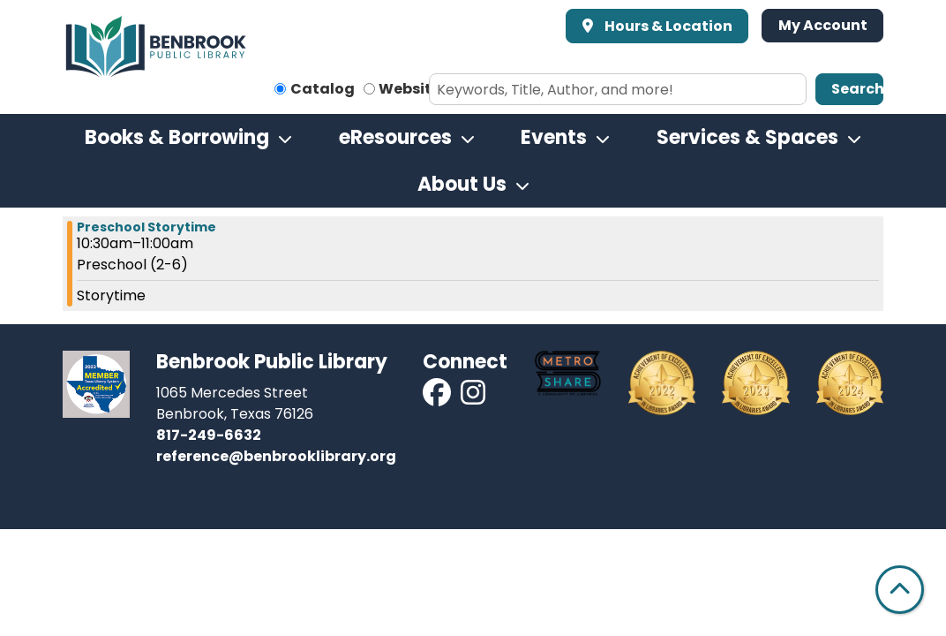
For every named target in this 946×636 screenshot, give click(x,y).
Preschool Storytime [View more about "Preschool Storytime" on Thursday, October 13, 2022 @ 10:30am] (146, 227)
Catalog (322, 89)
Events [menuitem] (554, 137)
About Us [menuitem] (462, 184)
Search (857, 89)
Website (409, 89)
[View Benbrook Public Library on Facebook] (438, 398)
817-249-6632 (208, 435)
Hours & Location (667, 26)
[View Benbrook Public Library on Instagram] (473, 398)
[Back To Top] (899, 589)
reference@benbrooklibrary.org (276, 456)
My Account (822, 25)
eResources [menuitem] (395, 137)
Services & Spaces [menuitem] (747, 137)
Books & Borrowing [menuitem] (177, 137)
